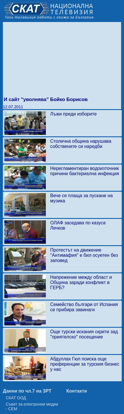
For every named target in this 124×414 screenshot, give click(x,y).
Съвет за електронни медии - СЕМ (32, 406)
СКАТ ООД (16, 397)
